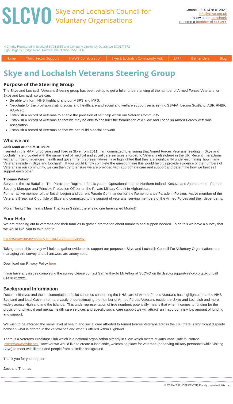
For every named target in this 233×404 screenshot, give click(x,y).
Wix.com (225, 385)
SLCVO (27, 15)
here (52, 263)
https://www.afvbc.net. (21, 344)
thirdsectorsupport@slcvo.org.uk (182, 273)
